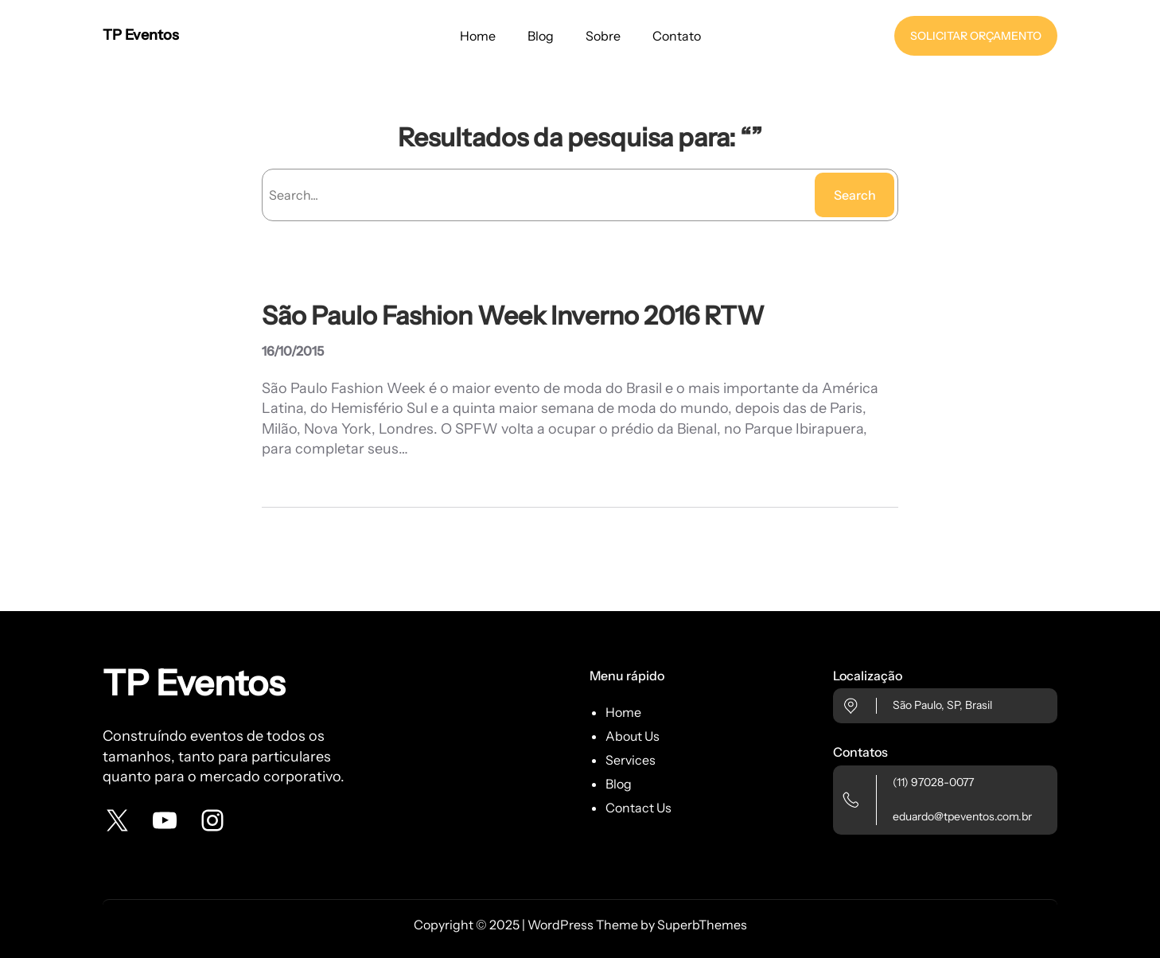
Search (855, 195)
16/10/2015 (293, 351)
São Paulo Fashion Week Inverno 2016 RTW (513, 316)
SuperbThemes (702, 925)
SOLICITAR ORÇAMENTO (975, 36)
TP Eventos (141, 35)
